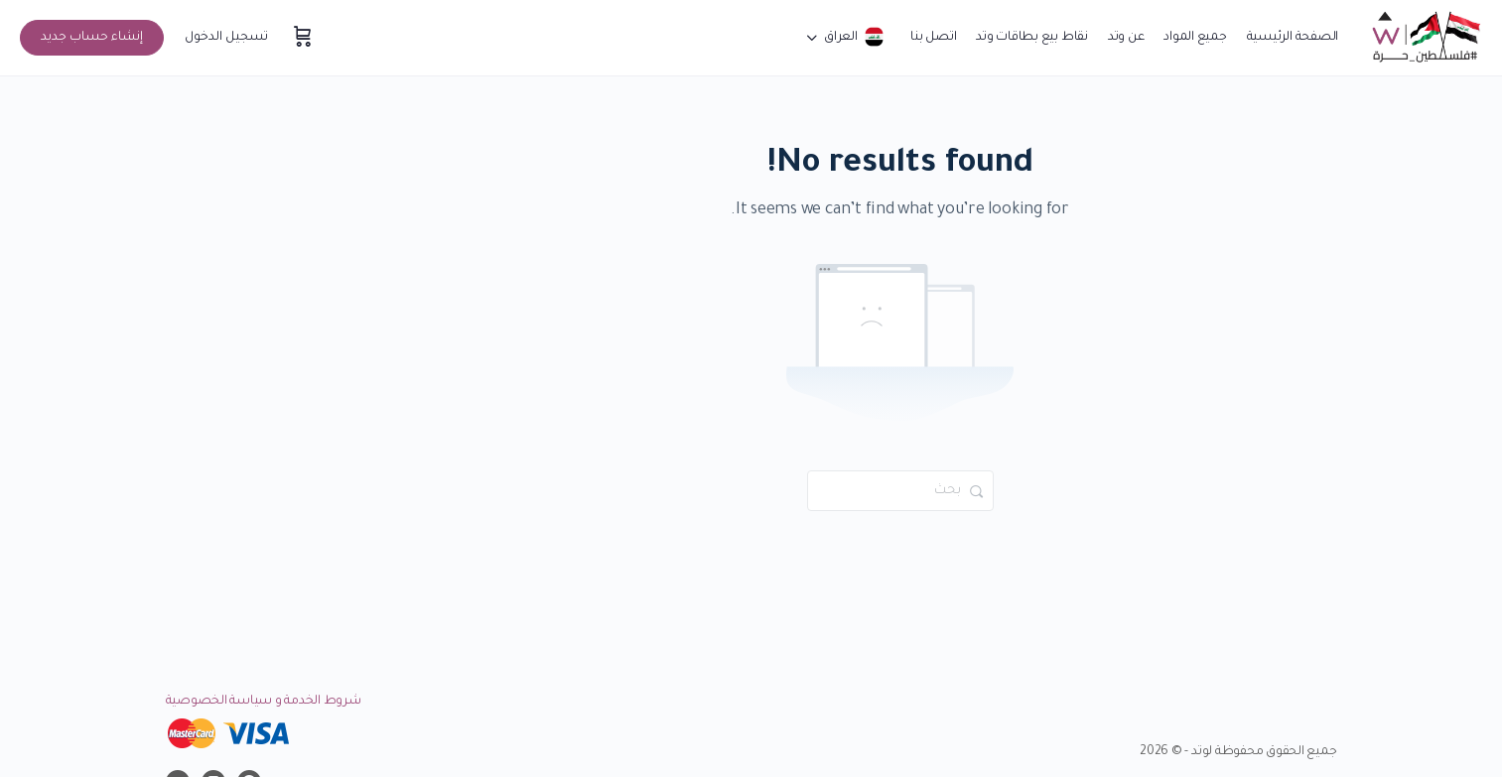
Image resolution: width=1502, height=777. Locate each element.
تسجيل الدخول (226, 38)
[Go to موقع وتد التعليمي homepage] (1425, 40)
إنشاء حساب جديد (92, 38)
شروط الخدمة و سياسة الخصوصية (263, 702)
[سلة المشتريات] (301, 37)
